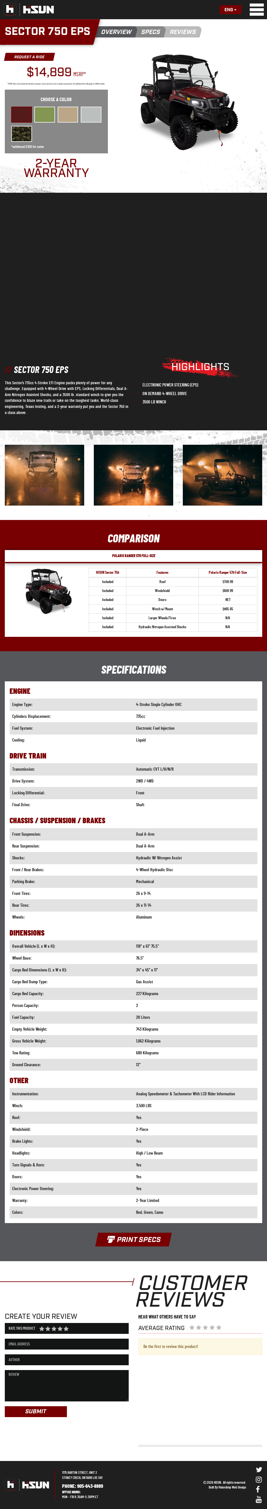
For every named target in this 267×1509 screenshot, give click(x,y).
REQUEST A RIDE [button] (29, 57)
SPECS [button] (150, 32)
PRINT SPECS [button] (134, 1240)
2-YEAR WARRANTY (56, 169)
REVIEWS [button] (183, 32)
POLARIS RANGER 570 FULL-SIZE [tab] (133, 556)
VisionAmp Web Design (232, 1487)
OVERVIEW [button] (116, 32)
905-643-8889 (90, 1486)
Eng (230, 10)
